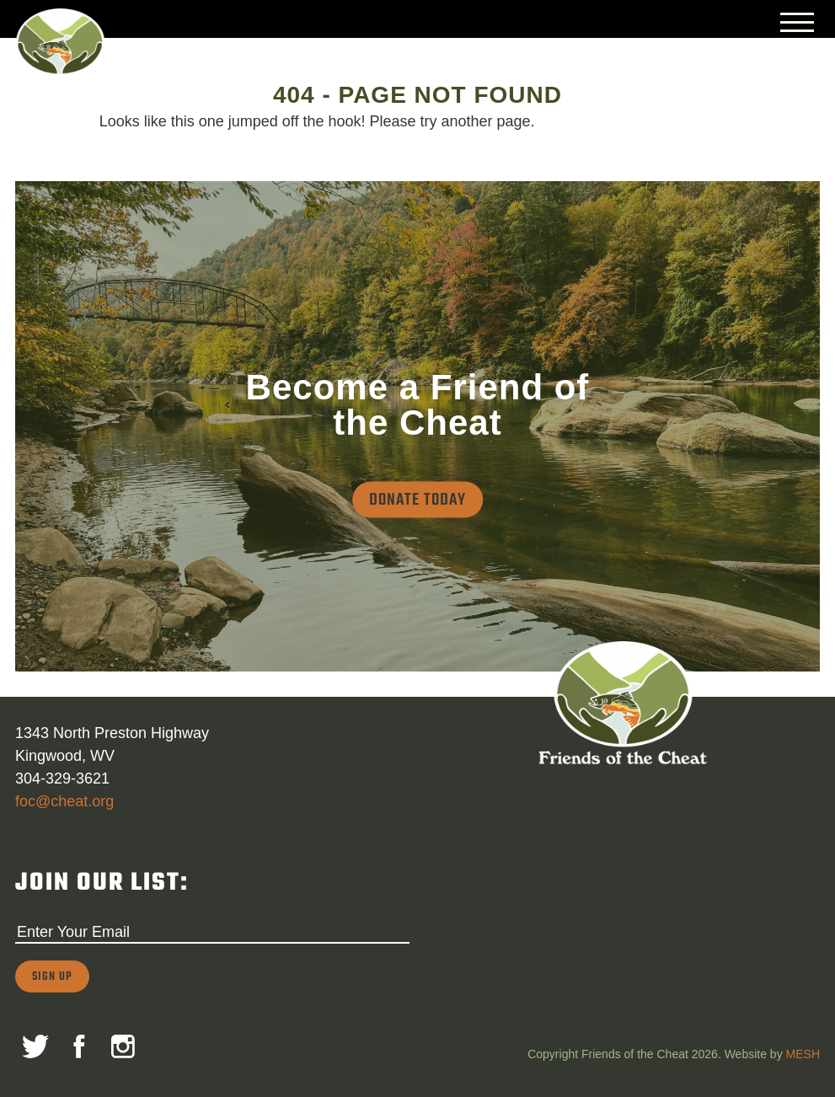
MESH (803, 1054)
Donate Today (417, 500)
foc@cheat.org (64, 801)
